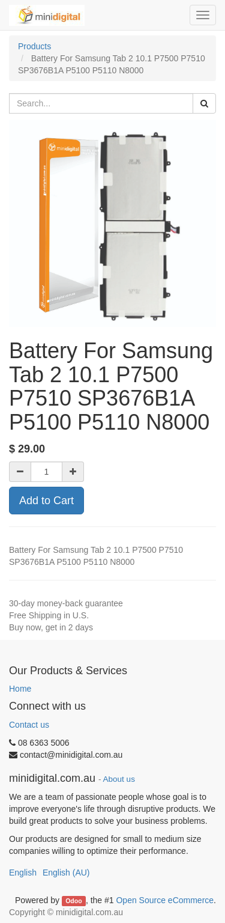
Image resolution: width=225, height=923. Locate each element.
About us (119, 779)
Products (34, 46)
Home (20, 688)
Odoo (73, 900)
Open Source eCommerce (165, 900)
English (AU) (66, 872)
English (23, 872)
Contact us (29, 725)
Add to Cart (46, 501)
